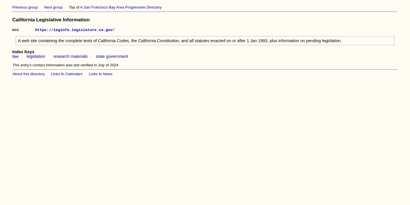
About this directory (28, 75)
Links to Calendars (67, 75)
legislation (36, 57)
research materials (70, 57)
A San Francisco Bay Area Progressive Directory (121, 7)
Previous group (25, 7)
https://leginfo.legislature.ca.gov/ (75, 30)
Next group (53, 7)
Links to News (100, 75)
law (15, 57)
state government (112, 57)
